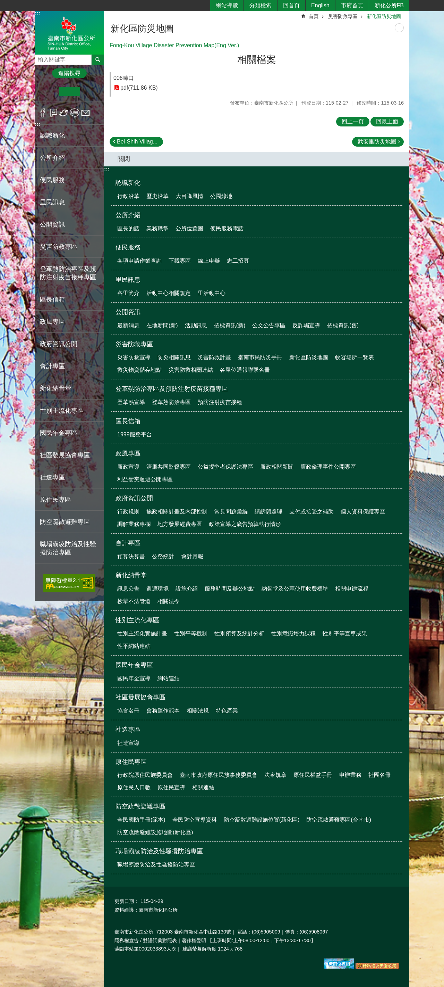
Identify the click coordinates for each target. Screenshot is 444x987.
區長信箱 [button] (52, 299)
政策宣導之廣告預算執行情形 (245, 524)
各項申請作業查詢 (139, 261)
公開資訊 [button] (52, 224)
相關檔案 (256, 59)
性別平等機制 (190, 633)
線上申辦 (209, 261)
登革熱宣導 (131, 402)
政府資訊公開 (134, 498)
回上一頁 (353, 121)
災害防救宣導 (134, 357)
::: (37, 13)
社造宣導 (128, 743)
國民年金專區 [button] (58, 432)
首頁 (313, 16)
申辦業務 (350, 775)
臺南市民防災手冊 (260, 357)
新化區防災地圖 (384, 16)
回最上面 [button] (387, 121)
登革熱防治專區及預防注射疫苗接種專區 (172, 388)
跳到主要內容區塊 (3, 3)
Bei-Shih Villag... (137, 142)
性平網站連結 (134, 646)
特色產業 (227, 711)
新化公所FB (389, 5)
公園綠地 (221, 196)
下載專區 (180, 261)
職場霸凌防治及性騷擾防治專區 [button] (68, 548)
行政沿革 (128, 196)
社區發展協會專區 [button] (65, 455)
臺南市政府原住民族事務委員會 (218, 775)
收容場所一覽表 (354, 357)
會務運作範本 (163, 711)
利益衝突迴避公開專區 (145, 479)
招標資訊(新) (230, 325)
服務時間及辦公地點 (230, 589)
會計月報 (192, 556)
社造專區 (128, 729)
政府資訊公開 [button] (58, 343)
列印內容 (399, 27)
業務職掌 (157, 228)
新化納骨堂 (131, 575)
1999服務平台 (134, 434)
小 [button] (48, 91)
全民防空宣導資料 (194, 820)
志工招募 (238, 261)
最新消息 (128, 325)
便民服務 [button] (52, 179)
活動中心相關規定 (168, 293)
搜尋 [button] (98, 60)
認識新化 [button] (52, 135)
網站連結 (168, 678)
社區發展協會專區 (140, 697)
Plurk (53, 113)
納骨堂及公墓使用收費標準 (295, 589)
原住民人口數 (134, 787)
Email (85, 113)
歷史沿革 (157, 196)
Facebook (42, 113)
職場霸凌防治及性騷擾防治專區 (159, 851)
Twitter (64, 113)
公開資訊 (128, 312)
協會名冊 (128, 711)
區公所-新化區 (69, 32)
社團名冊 (379, 775)
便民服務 (128, 247)
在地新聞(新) (162, 325)
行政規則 (128, 512)
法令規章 (275, 775)
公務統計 (163, 556)
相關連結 (203, 787)
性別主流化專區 (137, 620)
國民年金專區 (134, 664)
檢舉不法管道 (134, 601)
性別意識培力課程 (293, 633)
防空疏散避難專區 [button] (65, 521)
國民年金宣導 (134, 678)
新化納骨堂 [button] (55, 388)
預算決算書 (131, 556)
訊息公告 (128, 589)
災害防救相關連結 (191, 370)
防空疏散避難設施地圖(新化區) (155, 832)
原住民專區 (131, 761)
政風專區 (128, 453)
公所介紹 (128, 215)
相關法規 (198, 711)
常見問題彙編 (231, 512)
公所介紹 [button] (52, 157)
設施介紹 (187, 589)
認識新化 (128, 182)
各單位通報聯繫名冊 (245, 370)
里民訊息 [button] (52, 202)
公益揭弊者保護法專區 (225, 467)
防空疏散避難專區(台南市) (338, 820)
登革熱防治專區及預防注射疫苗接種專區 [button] (68, 273)
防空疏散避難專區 (140, 806)
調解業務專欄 (134, 524)
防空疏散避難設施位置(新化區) (262, 820)
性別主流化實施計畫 (142, 633)
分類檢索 (260, 5)
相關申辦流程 (351, 589)
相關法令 (168, 601)
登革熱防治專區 (171, 402)
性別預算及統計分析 (239, 633)
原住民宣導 (171, 787)
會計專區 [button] (52, 366)
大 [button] (90, 91)
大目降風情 (189, 196)
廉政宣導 (128, 467)
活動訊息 (196, 325)
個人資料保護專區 (363, 512)
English (320, 5)
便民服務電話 (227, 228)
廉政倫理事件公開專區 (328, 467)
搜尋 (40, 58)
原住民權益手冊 (312, 775)
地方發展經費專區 (179, 524)
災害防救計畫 (214, 357)
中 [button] (69, 91)
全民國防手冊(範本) (141, 820)
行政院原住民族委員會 (145, 775)
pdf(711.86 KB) (139, 88)
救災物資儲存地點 (139, 370)
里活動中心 (211, 293)
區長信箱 (128, 421)
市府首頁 (352, 5)
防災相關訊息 (174, 357)
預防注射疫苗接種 (220, 402)
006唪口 (123, 78)
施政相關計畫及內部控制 (176, 512)
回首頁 (291, 5)
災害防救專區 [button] (58, 246)
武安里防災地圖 (377, 142)
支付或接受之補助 (311, 512)
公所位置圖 (189, 228)
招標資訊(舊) (343, 325)
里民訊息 (128, 279)
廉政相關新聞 (276, 467)
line (74, 113)
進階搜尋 (69, 73)
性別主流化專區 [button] (62, 410)
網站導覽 (227, 5)
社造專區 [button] (52, 477)
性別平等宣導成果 (345, 633)
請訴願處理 (268, 512)
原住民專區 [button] (55, 499)
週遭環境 (157, 589)
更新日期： (126, 901)
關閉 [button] (124, 158)
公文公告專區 (268, 325)
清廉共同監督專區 (168, 467)
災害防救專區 (342, 16)
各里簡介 (128, 293)
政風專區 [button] (52, 321)
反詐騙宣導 (306, 325)
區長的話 (128, 228)
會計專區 (128, 543)
